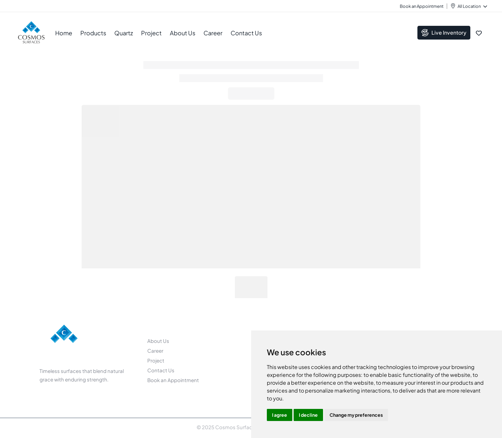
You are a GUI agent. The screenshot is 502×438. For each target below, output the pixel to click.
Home (63, 33)
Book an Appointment (422, 6)
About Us (158, 341)
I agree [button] (279, 415)
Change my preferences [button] (356, 415)
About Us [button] (182, 33)
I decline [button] (308, 415)
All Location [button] (472, 6)
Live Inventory (443, 32)
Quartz (123, 33)
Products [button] (93, 33)
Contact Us (246, 33)
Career (212, 33)
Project (151, 33)
